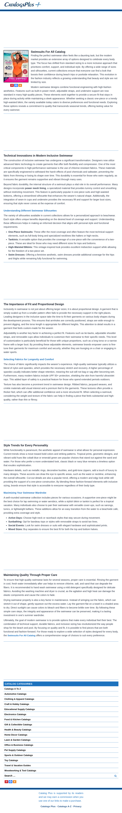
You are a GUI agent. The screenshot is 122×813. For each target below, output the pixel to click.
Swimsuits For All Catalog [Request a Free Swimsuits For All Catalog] (48, 51)
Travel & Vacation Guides (17, 765)
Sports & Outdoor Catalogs (19, 755)
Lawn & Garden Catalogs (17, 740)
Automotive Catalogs (15, 694)
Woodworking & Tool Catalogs (20, 770)
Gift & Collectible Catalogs (18, 724)
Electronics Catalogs (15, 714)
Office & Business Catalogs (19, 745)
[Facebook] (16, 85)
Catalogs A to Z (12, 689)
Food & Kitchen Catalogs (17, 719)
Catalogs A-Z (64, 806)
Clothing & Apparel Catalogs (19, 699)
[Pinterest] (12, 85)
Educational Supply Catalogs (20, 709)
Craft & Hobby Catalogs (17, 704)
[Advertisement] (61, 31)
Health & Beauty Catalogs (18, 729)
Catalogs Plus (47, 806)
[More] (20, 85)
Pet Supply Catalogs (15, 750)
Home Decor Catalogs (16, 735)
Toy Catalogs (11, 760)
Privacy (78, 806)
